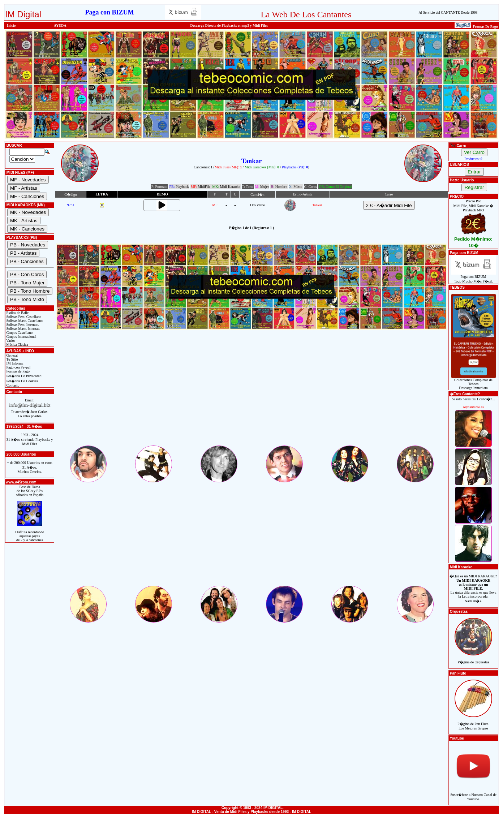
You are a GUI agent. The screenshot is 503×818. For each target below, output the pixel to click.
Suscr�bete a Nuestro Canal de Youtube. (473, 793)
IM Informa (14, 363)
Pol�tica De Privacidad (23, 376)
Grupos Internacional (20, 337)
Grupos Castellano (19, 333)
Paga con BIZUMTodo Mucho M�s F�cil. (473, 277)
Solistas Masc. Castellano (24, 321)
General (11, 355)
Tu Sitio (11, 359)
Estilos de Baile (17, 313)
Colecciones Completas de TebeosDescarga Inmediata (473, 382)
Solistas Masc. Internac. (22, 329)
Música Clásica (16, 344)
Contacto (12, 385)
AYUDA (60, 25)
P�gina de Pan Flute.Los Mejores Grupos (473, 722)
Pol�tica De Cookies (21, 381)
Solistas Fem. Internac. (22, 325)
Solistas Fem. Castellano (23, 317)
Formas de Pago (17, 371)
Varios (10, 341)
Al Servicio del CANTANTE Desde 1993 (447, 12)
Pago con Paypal (17, 367)
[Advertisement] (251, 393)
